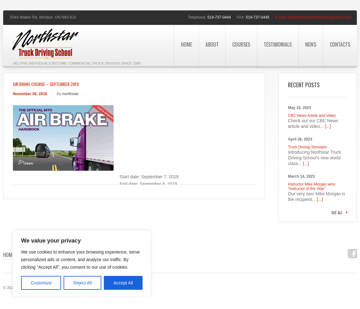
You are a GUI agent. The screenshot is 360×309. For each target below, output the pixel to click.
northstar (70, 94)
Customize (41, 282)
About (212, 44)
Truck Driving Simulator (307, 147)
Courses (241, 44)
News (310, 44)
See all (337, 212)
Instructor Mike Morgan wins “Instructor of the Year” (311, 186)
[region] (82, 263)
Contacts (340, 44)
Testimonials (278, 44)
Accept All (123, 282)
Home (186, 44)
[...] (328, 126)
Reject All (82, 282)
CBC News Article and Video (312, 115)
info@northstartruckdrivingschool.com (319, 17)
